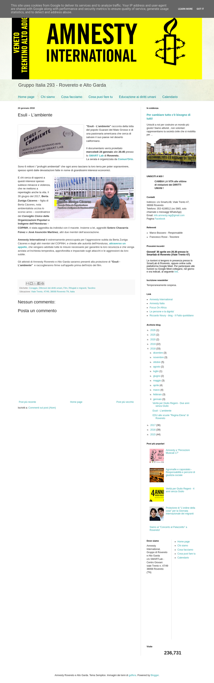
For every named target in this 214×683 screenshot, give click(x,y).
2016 (153, 429)
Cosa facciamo (71, 97)
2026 (153, 330)
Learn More (185, 9)
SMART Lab (96, 155)
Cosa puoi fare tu (101, 97)
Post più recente (27, 402)
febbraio (157, 394)
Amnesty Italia (157, 303)
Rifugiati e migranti (77, 288)
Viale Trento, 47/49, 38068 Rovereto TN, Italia (53, 291)
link (176, 271)
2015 (153, 434)
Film (65, 288)
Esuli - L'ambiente (162, 410)
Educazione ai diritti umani (137, 97)
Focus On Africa (158, 307)
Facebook (160, 218)
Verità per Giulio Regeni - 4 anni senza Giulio (180, 490)
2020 (153, 339)
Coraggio (33, 288)
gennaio (157, 399)
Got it (200, 9)
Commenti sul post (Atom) (42, 407)
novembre (158, 357)
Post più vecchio (125, 402)
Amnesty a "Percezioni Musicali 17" (178, 451)
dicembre (158, 352)
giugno (157, 376)
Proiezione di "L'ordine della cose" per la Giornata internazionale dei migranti (180, 510)
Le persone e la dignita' (162, 311)
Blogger (155, 675)
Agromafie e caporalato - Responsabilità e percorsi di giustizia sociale (180, 472)
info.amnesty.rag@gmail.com (169, 215)
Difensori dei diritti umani (50, 288)
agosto (157, 366)
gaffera (132, 675)
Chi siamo (48, 97)
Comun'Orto (125, 159)
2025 (153, 334)
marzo (156, 390)
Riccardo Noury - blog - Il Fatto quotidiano (172, 315)
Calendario (170, 97)
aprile (156, 385)
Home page (26, 97)
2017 (153, 425)
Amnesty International (161, 299)
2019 (153, 344)
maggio (157, 380)
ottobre (157, 362)
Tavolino (92, 288)
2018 (153, 348)
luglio (156, 371)
